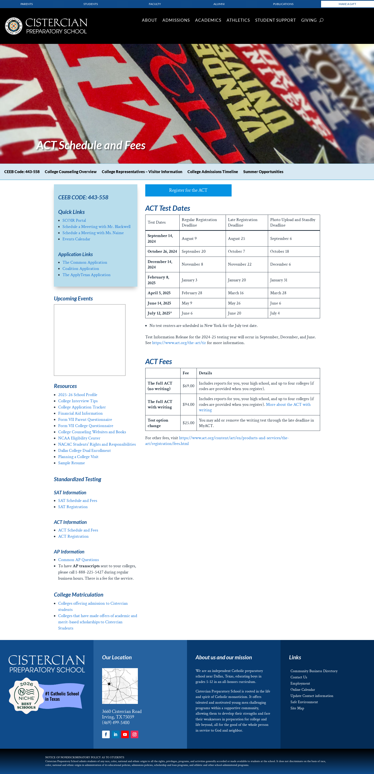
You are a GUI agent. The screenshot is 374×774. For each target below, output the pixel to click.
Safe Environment (304, 702)
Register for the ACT (188, 190)
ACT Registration (73, 536)
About (149, 21)
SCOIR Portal (74, 220)
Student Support (275, 21)
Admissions (176, 21)
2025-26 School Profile (77, 394)
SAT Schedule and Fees (77, 500)
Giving (309, 21)
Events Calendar (76, 239)
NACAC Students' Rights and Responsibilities (97, 444)
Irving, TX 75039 (118, 717)
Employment (300, 683)
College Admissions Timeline (212, 172)
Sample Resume (71, 463)
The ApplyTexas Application (87, 275)
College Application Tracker (82, 407)
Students (90, 4)
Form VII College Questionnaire (85, 425)
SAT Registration (73, 507)
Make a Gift (347, 4)
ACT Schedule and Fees (78, 530)
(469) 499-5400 (116, 723)
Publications (283, 4)
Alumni (219, 4)
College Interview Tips (78, 401)
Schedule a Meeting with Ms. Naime (93, 233)
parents (27, 4)
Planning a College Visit (78, 456)
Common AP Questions (78, 559)
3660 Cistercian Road (122, 711)
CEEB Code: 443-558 (22, 172)
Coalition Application (80, 268)
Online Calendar (303, 689)
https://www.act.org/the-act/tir (179, 343)
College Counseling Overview (71, 172)
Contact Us (299, 677)
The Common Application (84, 262)
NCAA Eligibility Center (79, 438)
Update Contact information (312, 695)
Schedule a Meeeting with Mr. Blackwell (96, 226)
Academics (208, 21)
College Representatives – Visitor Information (142, 172)
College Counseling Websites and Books (92, 432)
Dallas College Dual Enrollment (84, 450)
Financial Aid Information (80, 413)
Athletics (238, 21)
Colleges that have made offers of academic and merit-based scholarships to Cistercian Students (97, 622)
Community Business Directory (314, 671)
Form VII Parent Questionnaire (85, 419)
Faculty (155, 4)
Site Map (297, 708)
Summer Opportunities (263, 172)
